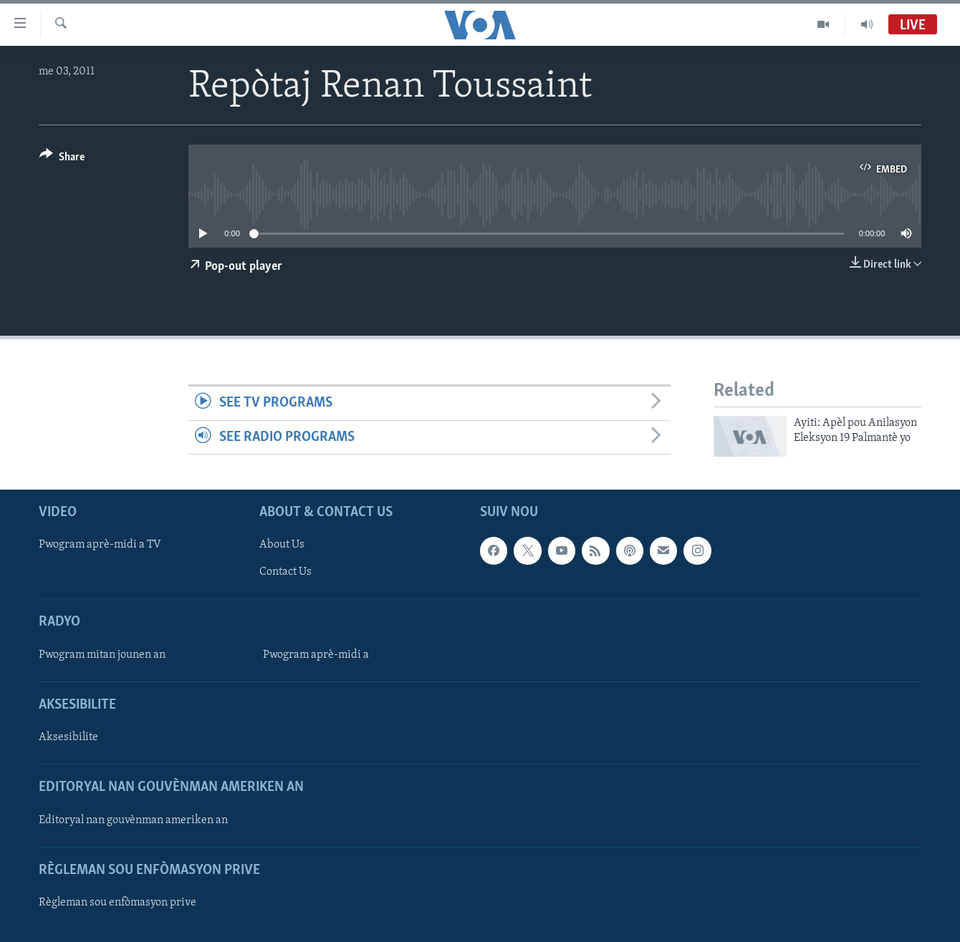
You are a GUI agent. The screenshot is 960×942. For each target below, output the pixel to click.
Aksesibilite (68, 737)
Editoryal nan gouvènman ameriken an (133, 820)
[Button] (62, 159)
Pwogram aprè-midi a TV (100, 545)
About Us (281, 545)
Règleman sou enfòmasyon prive (117, 902)
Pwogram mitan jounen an (102, 655)
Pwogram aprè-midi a (316, 655)
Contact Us (285, 572)
